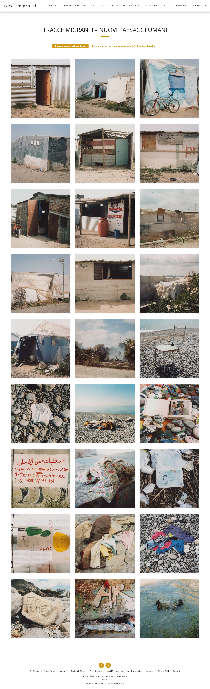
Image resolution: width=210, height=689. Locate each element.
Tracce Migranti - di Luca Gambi (70, 46)
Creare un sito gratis (115, 683)
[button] (89, 6)
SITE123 (100, 683)
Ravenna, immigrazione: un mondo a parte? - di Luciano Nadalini (123, 46)
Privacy (104, 679)
